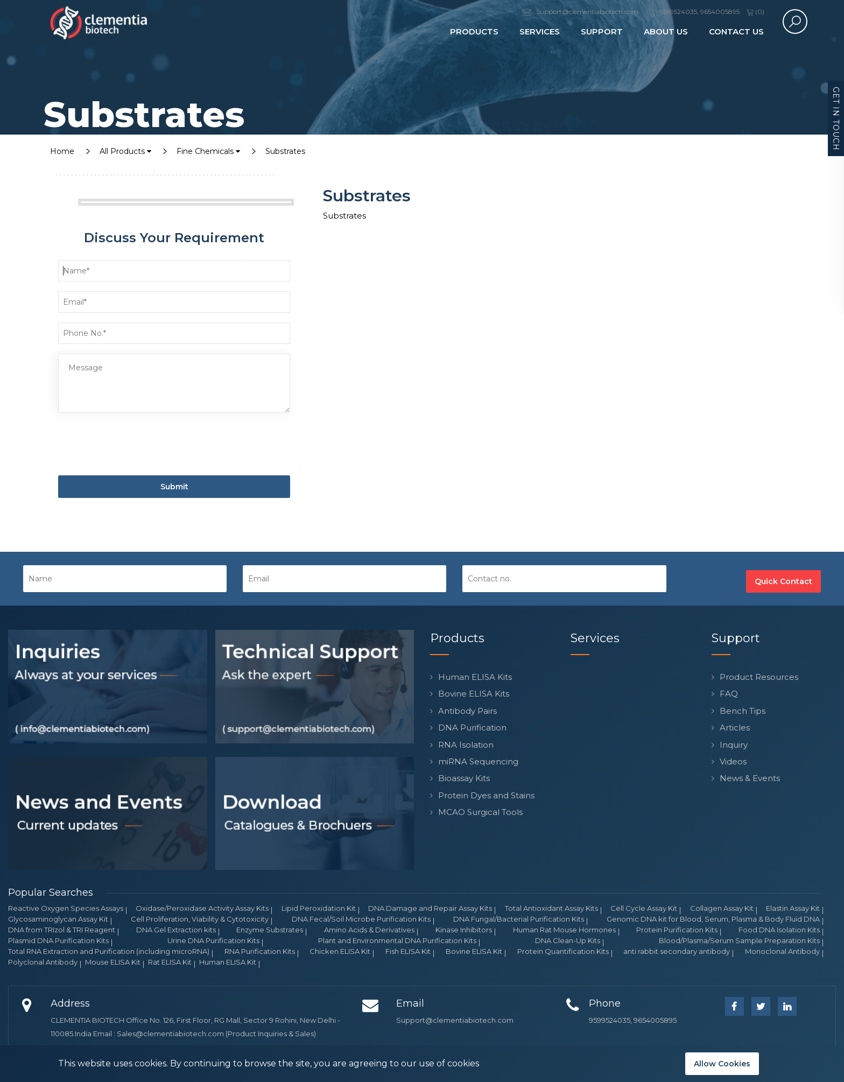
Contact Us (736, 31)
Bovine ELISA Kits (473, 693)
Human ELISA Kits (475, 677)
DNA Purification (472, 727)
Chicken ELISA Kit (340, 951)
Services (539, 31)
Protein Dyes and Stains (486, 795)
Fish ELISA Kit (408, 951)
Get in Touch (836, 119)
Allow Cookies (722, 1064)
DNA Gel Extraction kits (176, 929)
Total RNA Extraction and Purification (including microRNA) (108, 951)
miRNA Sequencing (478, 761)
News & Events (750, 778)
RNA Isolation (466, 745)
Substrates (285, 151)
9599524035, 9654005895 (633, 1020)
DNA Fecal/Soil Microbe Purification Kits (361, 919)
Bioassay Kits (464, 778)
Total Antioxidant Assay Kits (551, 908)
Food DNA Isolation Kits (779, 929)
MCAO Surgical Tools (480, 812)
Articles (735, 727)
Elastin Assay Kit (793, 908)
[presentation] (140, 446)
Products (474, 31)
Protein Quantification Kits (563, 951)
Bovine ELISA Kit (474, 951)
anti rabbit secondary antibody (676, 951)
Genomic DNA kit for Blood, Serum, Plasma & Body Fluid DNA (713, 919)
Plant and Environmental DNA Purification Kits (397, 940)
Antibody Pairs (467, 711)
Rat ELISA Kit (170, 962)
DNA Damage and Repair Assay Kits (430, 908)
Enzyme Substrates (269, 929)
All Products (125, 151)
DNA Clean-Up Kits (567, 940)
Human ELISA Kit (227, 962)
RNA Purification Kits (259, 951)
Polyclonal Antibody (43, 962)
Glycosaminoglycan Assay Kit (58, 919)
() (755, 12)
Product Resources (759, 677)
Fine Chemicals (208, 151)
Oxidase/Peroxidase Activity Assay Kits (202, 908)
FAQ (729, 693)
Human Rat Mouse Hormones (564, 929)
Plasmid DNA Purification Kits (58, 940)
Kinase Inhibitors (463, 929)
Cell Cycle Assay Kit (643, 908)
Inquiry (734, 745)
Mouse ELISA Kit (112, 962)
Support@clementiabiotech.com (455, 1020)
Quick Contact (783, 581)
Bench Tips (742, 711)
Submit (174, 486)
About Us (666, 31)
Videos (733, 761)
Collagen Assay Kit (722, 908)
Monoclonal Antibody (782, 951)
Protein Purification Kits (677, 929)
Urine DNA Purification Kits (213, 940)
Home (62, 151)
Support (602, 31)
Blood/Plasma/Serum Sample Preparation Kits (739, 940)
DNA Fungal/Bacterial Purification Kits (518, 919)
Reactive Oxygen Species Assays (65, 908)
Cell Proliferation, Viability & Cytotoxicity (200, 919)
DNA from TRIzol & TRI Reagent (61, 929)
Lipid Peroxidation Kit (319, 908)
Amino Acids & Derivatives (369, 929)
